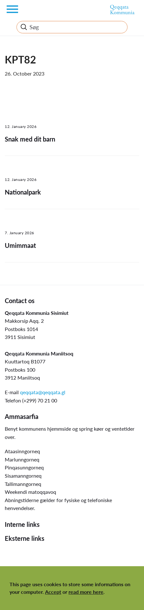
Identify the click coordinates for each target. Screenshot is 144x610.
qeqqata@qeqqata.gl (42, 392)
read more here (86, 592)
